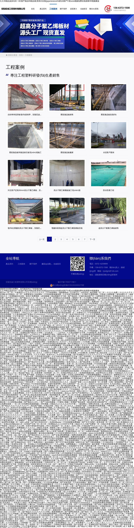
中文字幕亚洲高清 (29, 525)
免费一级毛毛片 (25, 358)
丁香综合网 (29, 380)
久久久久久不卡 (126, 291)
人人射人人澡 (39, 408)
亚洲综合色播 (127, 461)
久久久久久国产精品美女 (108, 347)
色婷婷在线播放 (93, 506)
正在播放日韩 (111, 305)
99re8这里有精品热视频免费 (54, 342)
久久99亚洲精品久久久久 (11, 497)
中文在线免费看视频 (89, 309)
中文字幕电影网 (35, 455)
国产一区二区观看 (96, 305)
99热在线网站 (56, 428)
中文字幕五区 (18, 315)
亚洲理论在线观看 (116, 366)
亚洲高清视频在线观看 (97, 466)
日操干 (82, 488)
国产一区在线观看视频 (83, 503)
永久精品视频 (20, 437)
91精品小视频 (127, 433)
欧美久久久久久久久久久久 (11, 413)
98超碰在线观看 (113, 389)
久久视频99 (94, 514)
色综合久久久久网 (16, 424)
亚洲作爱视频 (24, 463)
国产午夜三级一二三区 (55, 505)
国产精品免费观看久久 (13, 375)
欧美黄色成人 (28, 415)
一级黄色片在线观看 (41, 318)
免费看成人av (53, 384)
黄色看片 (41, 411)
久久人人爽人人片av (8, 371)
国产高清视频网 (125, 355)
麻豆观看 (95, 442)
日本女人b (82, 329)
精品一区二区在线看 (77, 466)
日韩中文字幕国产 (52, 351)
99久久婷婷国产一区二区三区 (75, 382)
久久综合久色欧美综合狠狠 (109, 483)
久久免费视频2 (15, 344)
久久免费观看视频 (101, 499)
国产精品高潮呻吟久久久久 (66, 488)
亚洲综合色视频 (107, 514)
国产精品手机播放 (96, 388)
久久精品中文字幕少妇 (39, 448)
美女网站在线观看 (52, 364)
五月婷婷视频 (91, 516)
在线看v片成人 (75, 315)
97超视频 (124, 505)
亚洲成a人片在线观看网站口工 (40, 442)
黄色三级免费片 (115, 410)
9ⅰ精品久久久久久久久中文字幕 (63, 402)
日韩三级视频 (72, 298)
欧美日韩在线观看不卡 (55, 379)
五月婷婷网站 (52, 291)
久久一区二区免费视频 (28, 322)
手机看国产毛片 (122, 441)
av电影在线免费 (92, 430)
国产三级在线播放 (48, 400)
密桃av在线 (114, 463)
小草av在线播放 (51, 307)
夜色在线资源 (115, 419)
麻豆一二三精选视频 (28, 519)
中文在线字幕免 (45, 474)
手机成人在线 (119, 375)
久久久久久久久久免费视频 (115, 349)
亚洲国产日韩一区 (94, 461)
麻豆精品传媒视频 (82, 346)
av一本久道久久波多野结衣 (35, 369)
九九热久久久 (98, 360)
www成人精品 (13, 353)
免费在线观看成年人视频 (81, 433)
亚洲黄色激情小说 (15, 377)
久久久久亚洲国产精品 (64, 483)
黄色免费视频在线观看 (88, 453)
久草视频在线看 (107, 344)
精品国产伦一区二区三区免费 (58, 408)
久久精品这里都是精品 (81, 408)
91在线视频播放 (68, 364)
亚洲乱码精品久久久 (69, 371)
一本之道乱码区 (42, 380)
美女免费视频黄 (62, 435)
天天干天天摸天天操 (112, 461)
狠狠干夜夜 (56, 399)
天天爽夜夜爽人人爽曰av (25, 503)
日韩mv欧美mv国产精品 (83, 324)
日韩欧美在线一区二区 (109, 505)
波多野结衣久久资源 (104, 371)
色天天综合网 (20, 492)
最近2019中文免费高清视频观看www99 (55, 519)
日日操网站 (20, 388)
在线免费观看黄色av (17, 360)
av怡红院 (39, 304)
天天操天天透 (54, 338)
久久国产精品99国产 (69, 455)
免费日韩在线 (94, 402)
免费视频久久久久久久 (26, 426)
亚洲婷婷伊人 (112, 432)
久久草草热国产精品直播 (84, 397)
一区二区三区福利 (18, 320)
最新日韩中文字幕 (37, 477)
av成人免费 (61, 373)
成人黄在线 (95, 346)
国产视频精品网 (126, 411)
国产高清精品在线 (15, 444)
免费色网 (5, 483)
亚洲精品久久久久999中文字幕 (61, 422)
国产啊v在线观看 (98, 448)
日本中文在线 (7, 327)
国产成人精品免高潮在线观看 (36, 393)
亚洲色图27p (52, 340)
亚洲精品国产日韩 (107, 453)
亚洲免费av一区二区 (112, 307)
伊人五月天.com (53, 411)
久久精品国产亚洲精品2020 (96, 415)
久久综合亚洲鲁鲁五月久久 (66, 432)
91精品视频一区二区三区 (98, 490)
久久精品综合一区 (61, 406)
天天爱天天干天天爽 (118, 415)
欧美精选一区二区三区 (75, 457)
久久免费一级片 (54, 413)
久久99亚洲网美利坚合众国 (59, 368)
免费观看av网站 (39, 340)
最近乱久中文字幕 (7, 379)
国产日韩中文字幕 (22, 464)
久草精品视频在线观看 (124, 335)
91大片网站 (16, 483)
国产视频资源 (49, 494)
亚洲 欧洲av (6, 304)
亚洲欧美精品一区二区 (75, 430)
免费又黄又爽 (91, 444)
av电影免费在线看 (39, 389)
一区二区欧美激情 (35, 437)
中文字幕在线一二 (40, 358)
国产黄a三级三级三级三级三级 (92, 399)
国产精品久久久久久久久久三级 (13, 357)
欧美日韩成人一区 (109, 452)
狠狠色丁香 (77, 296)
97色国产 (117, 377)
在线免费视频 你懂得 (74, 497)
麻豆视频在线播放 (116, 379)
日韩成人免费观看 (107, 293)
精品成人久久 (11, 430)
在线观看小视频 (107, 439)
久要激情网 (51, 347)
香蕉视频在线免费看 (43, 375)
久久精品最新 (28, 410)
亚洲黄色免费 (100, 324)
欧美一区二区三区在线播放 (35, 338)
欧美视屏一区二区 (52, 371)
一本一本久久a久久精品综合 (57, 499)
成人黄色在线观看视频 (74, 516)
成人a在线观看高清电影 (21, 340)
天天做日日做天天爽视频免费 (120, 424)
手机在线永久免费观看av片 (20, 408)
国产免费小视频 (47, 446)
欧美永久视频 (6, 298)
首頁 (33, 8)
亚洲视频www (19, 470)
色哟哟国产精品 (21, 333)
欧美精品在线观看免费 (104, 479)
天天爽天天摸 (101, 322)
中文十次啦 (103, 495)
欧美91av (51, 353)
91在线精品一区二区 (79, 388)
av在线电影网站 (43, 399)
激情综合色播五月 (107, 474)
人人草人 (67, 324)
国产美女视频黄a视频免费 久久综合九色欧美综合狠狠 (22, 309)
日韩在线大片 (17, 446)
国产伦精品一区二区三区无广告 (98, 475)
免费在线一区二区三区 (101, 300)
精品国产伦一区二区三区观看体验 (95, 316)
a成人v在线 (25, 421)
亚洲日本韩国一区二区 (85, 364)
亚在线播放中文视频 (71, 344)
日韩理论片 (108, 373)
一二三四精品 (121, 439)
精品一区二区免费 (107, 413)
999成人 (38, 435)
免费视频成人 (72, 442)
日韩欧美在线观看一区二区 (46, 410)
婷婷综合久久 (64, 304)
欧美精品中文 (104, 331)
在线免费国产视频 (55, 302)
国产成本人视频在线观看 (104, 503)
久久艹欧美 (23, 468)
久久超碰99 (96, 391)
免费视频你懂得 (16, 338)
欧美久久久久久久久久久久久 (49, 329)
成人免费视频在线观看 (74, 437)
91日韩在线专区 (12, 519)
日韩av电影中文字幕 (27, 490)
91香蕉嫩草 (97, 349)
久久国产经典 (76, 477)
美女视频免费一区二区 (68, 512)
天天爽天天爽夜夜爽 (89, 293)
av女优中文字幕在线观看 (110, 296)
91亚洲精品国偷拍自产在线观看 (54, 315)
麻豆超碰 (3, 494)
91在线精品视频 (101, 362)
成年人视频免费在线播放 (38, 428)
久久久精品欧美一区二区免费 (95, 380)
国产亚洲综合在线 (61, 475)
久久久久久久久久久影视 (114, 457)
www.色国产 (12, 466)
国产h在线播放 (124, 459)
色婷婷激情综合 (14, 474)
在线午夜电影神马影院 (35, 424)
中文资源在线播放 (38, 382)
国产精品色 (73, 294)
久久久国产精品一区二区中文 (50, 324)
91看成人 (41, 379)
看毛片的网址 (20, 517)
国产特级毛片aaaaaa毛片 (80, 501)
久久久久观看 (108, 311)
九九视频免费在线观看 (41, 464)
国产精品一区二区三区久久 (20, 316)
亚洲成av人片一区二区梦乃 (77, 514)
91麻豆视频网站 (25, 326)
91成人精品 (88, 446)
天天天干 (63, 340)
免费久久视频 (119, 342)
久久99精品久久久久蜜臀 (119, 397)
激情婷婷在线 (106, 430)
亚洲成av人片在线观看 (45, 373)
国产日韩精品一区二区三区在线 (84, 326)
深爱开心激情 (24, 307)
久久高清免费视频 (51, 481)
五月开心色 (103, 326)
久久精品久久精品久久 (27, 324)
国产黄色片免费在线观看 (32, 364)
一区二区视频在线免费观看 (87, 426)
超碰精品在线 (84, 448)
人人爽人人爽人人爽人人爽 (62, 346)
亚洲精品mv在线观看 (62, 296)
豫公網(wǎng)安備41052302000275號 (67, 283)
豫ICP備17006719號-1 (67, 280)
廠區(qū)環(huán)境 (48, 264)
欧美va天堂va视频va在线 (21, 406)
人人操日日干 (116, 331)
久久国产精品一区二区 (69, 309)
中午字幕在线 (29, 497)
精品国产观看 (36, 404)
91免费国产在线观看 (113, 353)
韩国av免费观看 (25, 430)
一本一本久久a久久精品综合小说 (39, 305)
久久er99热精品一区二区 (57, 313)
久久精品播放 (22, 453)
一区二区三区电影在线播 (51, 506)
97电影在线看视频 (47, 377)
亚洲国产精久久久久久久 (109, 488)
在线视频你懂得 (29, 329)
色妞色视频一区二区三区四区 (71, 366)
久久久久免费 (112, 291)
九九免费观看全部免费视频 (91, 333)
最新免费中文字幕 (9, 463)
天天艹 (127, 368)
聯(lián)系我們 (94, 10)
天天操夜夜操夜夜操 (94, 457)
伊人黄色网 (117, 525)
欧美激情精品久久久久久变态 (96, 497)
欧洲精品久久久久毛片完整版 (52, 492)
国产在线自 (25, 382)
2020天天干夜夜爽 (69, 351)
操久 (77, 316)
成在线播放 (49, 441)
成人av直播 (68, 506)
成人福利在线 (88, 411)
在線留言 (84, 8)
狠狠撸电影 (63, 291)
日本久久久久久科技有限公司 (42, 514)
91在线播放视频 (31, 377)
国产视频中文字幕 (70, 413)
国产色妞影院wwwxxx (10, 384)
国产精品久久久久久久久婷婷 (122, 302)
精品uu (68, 391)
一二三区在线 (118, 386)
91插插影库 (92, 331)
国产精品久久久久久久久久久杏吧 (36, 510)
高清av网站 (91, 486)
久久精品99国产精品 (106, 516)
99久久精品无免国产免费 (57, 501)
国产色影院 (8, 503)
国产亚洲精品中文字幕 (115, 399)
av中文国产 (9, 388)
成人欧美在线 (122, 517)
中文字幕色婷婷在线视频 (64, 474)
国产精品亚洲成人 (20, 342)
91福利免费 (103, 481)
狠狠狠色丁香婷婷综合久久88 (40, 479)
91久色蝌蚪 (128, 307)
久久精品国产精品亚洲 (58, 320)
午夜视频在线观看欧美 (26, 379)
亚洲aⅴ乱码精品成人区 (13, 422)
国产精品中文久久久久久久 (102, 335)
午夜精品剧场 (47, 466)
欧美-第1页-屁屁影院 (124, 453)
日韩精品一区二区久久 (33, 351)
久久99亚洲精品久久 (122, 369)
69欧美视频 (112, 428)
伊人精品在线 (83, 335)
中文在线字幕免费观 (71, 293)
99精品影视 (14, 382)
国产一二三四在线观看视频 (87, 474)
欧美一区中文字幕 (11, 389)
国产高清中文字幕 (116, 512)
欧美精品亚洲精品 (73, 470)
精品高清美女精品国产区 (97, 400)
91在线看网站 (54, 327)
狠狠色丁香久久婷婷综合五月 (62, 426)
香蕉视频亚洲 (55, 393)
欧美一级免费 (109, 384)
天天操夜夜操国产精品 (23, 435)
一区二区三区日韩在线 (103, 494)
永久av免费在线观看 (39, 484)
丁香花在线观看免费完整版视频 (114, 442)
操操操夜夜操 (88, 393)
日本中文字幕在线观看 (24, 347)
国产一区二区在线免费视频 (117, 446)
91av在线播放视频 (87, 298)
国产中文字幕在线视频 (65, 441)
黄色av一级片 (53, 369)
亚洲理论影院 (114, 322)
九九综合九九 (35, 333)
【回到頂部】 (122, 280)
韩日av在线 (25, 389)
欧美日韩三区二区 (44, 362)
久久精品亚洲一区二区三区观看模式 (85, 320)
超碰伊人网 (102, 315)
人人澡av (115, 444)
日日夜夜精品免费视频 (16, 506)
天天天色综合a (37, 307)
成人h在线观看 (104, 338)
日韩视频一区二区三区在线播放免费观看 (37, 521)
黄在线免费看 (59, 362)
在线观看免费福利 (7, 499)
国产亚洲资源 (10, 324)
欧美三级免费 (58, 430)
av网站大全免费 (19, 298)
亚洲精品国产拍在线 (76, 461)
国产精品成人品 (64, 468)
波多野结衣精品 (122, 311)
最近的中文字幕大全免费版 (59, 472)
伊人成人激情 (26, 318)
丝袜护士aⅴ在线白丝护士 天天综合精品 (105, 382)
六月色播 (86, 340)
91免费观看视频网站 (83, 395)
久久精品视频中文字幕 (76, 331)
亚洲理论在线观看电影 (46, 503)
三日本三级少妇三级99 (26, 346)
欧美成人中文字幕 (116, 315)
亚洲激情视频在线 (87, 371)
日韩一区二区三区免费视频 (15, 349)
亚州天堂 (120, 503)
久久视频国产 (20, 419)
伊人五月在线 (115, 326)
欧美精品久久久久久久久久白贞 (68, 446)
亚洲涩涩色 (37, 494)
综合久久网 (115, 316)
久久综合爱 (101, 364)
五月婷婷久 (16, 311)
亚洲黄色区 (18, 351)
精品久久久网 (31, 366)
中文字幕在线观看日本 (26, 399)
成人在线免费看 (19, 368)
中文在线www (75, 340)
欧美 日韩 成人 (118, 338)
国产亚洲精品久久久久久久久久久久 (88, 353)
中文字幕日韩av (32, 315)
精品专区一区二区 (109, 391)
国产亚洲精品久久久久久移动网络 (82, 342)
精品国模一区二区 (97, 291)
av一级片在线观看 (30, 474)
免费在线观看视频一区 (24, 355)
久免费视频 (102, 468)
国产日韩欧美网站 (117, 395)
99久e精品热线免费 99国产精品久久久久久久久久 (72, 464)
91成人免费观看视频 (90, 439)
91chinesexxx (90, 304)
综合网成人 (45, 349)
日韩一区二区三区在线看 (25, 411)
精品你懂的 (99, 357)
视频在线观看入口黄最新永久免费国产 (75, 410)
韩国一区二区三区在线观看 (99, 525)
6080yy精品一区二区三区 (36, 452)
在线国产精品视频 (54, 495)
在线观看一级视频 (61, 375)
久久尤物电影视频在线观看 (17, 505)
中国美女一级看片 (91, 477)
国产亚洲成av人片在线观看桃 (90, 307)
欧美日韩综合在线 (77, 313)
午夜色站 (44, 320)
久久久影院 (82, 305)
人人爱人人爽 (52, 395)
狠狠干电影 (87, 494)
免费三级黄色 (115, 490)
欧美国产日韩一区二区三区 (35, 422)
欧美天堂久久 (72, 360)
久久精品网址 (46, 523)
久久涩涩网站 (15, 525)
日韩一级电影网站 (116, 380)
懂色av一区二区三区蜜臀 (62, 397)
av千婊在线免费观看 (93, 437)
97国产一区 (12, 373)
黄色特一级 (5, 320)
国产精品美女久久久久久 (10, 415)
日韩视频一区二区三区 (59, 358)
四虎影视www (56, 421)
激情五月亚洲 (43, 426)
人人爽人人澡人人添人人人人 (99, 521)
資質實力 (74, 8)
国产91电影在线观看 (108, 459)
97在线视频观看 (94, 311)
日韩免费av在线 (115, 468)
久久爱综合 (99, 446)
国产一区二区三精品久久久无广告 (75, 517)
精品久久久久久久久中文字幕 (110, 327)
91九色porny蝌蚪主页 (116, 464)
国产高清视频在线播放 (48, 366)
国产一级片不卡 (59, 463)
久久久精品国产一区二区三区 (39, 508)
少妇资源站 (127, 296)
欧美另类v (59, 514)
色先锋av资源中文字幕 (66, 335)
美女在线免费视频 (125, 333)
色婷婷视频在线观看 (101, 417)
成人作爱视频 (126, 318)
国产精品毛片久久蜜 (36, 360)
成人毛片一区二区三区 (121, 300)
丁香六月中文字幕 (65, 503)
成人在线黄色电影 (97, 389)
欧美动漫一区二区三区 (106, 421)
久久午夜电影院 (25, 486)
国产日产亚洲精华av (80, 391)
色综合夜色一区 (102, 411)
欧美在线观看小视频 (118, 313)
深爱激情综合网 (49, 459)
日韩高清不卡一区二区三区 (55, 461)
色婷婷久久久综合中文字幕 (107, 393)
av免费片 (126, 484)
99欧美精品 (112, 404)
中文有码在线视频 (64, 353)
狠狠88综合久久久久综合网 (121, 497)
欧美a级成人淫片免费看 (92, 470)
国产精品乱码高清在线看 (43, 316)
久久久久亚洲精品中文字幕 (97, 313)
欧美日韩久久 (127, 419)
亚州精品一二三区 (73, 492)
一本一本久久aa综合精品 (95, 368)
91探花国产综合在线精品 (40, 453)
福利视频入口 (69, 508)
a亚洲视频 (45, 294)
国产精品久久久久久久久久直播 (64, 448)
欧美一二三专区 (108, 506)
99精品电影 (101, 428)
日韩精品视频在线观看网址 (35, 413)
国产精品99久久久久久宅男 (57, 477)
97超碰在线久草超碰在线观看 (49, 490)
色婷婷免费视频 (38, 495)
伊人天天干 (107, 435)
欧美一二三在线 (76, 358)
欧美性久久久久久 (24, 302)
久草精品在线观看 (74, 505)
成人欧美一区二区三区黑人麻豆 (110, 486)
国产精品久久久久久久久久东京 (89, 318)
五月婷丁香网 (33, 320)
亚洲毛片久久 (90, 377)
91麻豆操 (11, 346)
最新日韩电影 (78, 415)
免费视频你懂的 (114, 508)
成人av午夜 (120, 514)
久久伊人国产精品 (111, 408)
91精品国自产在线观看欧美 (42, 483)
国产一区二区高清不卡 (87, 327)
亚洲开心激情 (7, 337)
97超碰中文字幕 (95, 384)
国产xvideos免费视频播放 (51, 344)
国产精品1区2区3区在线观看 (78, 300)
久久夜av (104, 406)
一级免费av (82, 402)
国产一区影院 (35, 342)
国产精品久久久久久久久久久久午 (15, 404)
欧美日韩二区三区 (51, 455)
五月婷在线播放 (79, 481)
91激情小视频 (63, 400)
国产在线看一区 (80, 523)
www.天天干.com (56, 470)
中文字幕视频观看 (29, 432)
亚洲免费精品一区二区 (64, 521)
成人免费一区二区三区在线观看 (70, 459)
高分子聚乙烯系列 (50, 268)
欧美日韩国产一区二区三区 (79, 349)
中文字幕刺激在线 (90, 505)
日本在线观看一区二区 (115, 388)
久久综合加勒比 (89, 468)
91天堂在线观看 (89, 315)
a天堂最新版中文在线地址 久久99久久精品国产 (80, 452)
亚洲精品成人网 (12, 395)
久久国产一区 (15, 510)
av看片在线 (51, 335)
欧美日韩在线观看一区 (65, 311)
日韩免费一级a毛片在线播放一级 (45, 386)
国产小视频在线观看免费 (54, 450)
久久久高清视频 (104, 377)
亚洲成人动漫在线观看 (33, 450)
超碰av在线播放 (42, 415)
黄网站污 (37, 326)
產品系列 (43, 8)
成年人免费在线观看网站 (44, 311)
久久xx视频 (60, 442)
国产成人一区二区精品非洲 (18, 386)
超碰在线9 (57, 508)
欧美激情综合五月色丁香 (70, 386)
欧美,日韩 (76, 424)
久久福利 (123, 309)
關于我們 (64, 8)
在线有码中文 (33, 349)
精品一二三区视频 (35, 300)
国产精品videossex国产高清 (115, 470)
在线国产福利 (81, 404)
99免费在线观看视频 (97, 404)
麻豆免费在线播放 (37, 505)
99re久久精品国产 (7, 426)
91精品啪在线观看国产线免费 (78, 337)
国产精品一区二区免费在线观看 (43, 468)
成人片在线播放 (70, 490)
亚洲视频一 (60, 337)
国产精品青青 (85, 360)
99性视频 (45, 402)
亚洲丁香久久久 (110, 333)
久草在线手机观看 (42, 355)
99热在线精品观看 (70, 399)
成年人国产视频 (106, 477)
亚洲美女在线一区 (19, 442)
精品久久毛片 (30, 362)
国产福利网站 (79, 519)
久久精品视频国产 (103, 492)
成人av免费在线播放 (99, 419)
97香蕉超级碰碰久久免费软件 (69, 494)
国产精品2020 (38, 499)
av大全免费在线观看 (34, 461)
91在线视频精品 (40, 302)
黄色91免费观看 (33, 294)
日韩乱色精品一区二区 (64, 316)
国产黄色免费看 (10, 490)
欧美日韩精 (23, 477)
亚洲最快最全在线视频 (122, 521)
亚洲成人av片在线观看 (85, 508)
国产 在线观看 (85, 355)
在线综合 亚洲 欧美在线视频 (17, 457)
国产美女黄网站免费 (12, 410)
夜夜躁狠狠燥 (7, 492)
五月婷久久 (19, 305)
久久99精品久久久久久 (37, 368)
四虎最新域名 (20, 337)
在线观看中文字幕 (76, 444)
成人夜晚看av (80, 506)
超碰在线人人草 (16, 450)
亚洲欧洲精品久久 (59, 349)
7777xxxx (52, 419)
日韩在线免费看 (34, 298)
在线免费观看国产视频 (43, 406)
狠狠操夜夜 (19, 461)
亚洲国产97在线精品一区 (23, 304)
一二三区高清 (59, 331)
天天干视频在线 (6, 355)
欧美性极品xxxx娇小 (37, 501)
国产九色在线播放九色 (88, 413)
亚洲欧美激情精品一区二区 (15, 428)
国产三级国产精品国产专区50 (25, 397)
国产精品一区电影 (111, 318)
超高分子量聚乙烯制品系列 (30, 268)
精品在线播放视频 (115, 368)
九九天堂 (70, 450)
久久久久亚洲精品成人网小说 (121, 495)
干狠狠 (27, 484)
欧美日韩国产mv (57, 497)
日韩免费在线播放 (85, 479)
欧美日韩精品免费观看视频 (65, 305)
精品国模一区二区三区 (42, 417)
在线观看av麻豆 (94, 435)
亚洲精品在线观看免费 (108, 309)
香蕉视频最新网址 (9, 307)
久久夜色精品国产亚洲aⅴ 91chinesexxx (29, 313)
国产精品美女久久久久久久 (39, 433)
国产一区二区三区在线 (71, 393)
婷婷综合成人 (49, 435)
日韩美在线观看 (113, 448)
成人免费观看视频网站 (120, 417)
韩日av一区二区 (6, 291)
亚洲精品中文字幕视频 (39, 457)
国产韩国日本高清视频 (103, 369)
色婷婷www (18, 380)
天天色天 (4, 523)
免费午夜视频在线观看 (37, 419)
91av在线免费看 (80, 302)
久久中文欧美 (27, 353)
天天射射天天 (86, 369)
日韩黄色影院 (85, 442)
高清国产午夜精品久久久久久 (53, 357)
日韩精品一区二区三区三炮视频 (115, 358)
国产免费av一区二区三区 (80, 417)
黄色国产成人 (21, 479)
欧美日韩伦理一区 (70, 428)
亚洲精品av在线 (52, 309)
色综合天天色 (78, 368)
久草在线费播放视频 (47, 525)
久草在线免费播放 (87, 428)
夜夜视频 (9, 437)
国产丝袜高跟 (66, 481)
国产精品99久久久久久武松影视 (89, 484)
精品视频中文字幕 (58, 294)
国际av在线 (89, 463)
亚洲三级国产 (88, 492)
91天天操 (104, 302)
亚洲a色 (96, 344)
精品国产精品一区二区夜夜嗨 (31, 371)
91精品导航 (49, 404)
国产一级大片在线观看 (121, 492)
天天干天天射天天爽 (43, 475)
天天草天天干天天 (110, 519)
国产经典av (31, 470)
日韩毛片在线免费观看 (100, 340)
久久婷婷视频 (113, 324)
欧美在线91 (107, 472)
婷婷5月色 (80, 441)
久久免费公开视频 (91, 296)
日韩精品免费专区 (77, 486)
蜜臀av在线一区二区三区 (67, 333)
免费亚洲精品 (13, 318)
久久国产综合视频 (13, 364)
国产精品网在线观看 (29, 512)
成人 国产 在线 (20, 433)
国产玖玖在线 (116, 346)
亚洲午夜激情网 (54, 382)
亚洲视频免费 (105, 329)
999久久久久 (27, 311)
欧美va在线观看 (23, 499)
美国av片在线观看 (61, 417)
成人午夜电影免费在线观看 (96, 366)
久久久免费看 (11, 326)
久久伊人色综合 (61, 466)
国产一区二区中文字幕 (18, 514)
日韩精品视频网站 (105, 304)
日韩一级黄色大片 (121, 494)
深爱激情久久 (100, 464)
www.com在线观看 (97, 432)
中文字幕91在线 (56, 516)
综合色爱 (106, 346)
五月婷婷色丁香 (121, 479)
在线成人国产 (102, 397)
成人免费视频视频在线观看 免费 (56, 326)
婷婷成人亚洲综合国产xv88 (103, 337)
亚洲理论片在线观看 (88, 338)
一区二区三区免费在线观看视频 (26, 402)
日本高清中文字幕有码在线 (63, 318)
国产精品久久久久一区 (29, 296)
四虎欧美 (42, 322)
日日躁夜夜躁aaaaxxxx (71, 411)
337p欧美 (48, 331)
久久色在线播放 (12, 521)
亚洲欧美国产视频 (119, 340)
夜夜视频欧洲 (57, 510)
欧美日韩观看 (45, 397)
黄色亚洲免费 (62, 486)
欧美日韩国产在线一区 (18, 523)
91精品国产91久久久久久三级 (94, 424)
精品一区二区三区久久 (64, 404)
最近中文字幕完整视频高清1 (101, 375)
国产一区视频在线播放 (32, 481)
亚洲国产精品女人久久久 (23, 488)
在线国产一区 (26, 494)
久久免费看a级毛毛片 (16, 508)
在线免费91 (60, 300)
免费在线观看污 (6, 461)
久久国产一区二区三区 (50, 517)
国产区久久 (120, 477)
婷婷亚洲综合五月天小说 (41, 463)
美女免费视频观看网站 (55, 360)
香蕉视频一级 (91, 488)
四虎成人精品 (76, 499)
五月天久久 (86, 344)
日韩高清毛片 (128, 326)
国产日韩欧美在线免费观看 (65, 479)
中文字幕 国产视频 (26, 373)
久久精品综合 (108, 441)
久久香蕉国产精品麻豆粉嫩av (105, 355)
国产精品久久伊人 (31, 400)
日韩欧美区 (14, 459)
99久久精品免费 (97, 517)
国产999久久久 (12, 296)
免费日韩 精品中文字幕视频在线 (107, 433)
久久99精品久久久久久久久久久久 (86, 472)
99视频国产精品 (60, 444)
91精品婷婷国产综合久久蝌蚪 (25, 472)
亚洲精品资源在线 (100, 395)
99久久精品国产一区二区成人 (58, 424)
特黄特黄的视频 (77, 475)
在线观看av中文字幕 (79, 375)
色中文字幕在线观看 (111, 455)
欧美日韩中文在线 (16, 516)
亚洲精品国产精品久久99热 (31, 331)
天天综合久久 (69, 495)
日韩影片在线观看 (75, 463)
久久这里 (25, 483)
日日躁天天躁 (54, 452)
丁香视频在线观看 (78, 406)
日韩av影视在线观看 (116, 466)
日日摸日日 (74, 291)
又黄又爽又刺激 (66, 395)
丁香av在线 (29, 375)
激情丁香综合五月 (68, 327)
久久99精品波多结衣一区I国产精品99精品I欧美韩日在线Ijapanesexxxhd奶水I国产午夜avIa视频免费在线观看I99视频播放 (49, 289)
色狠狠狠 (17, 329)
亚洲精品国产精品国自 (98, 523)
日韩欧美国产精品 (55, 439)
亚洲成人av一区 (86, 357)
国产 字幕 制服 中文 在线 (86, 495)
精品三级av (114, 523)
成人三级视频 (17, 362)
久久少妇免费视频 (30, 344)
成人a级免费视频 (63, 377)
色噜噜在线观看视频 (99, 379)
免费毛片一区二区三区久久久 (87, 450)
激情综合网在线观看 (117, 362)
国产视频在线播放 (7, 302)
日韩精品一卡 (7, 435)
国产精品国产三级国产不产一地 (14, 455)
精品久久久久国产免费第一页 (87, 422)
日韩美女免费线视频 (121, 450)
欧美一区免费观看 (92, 358)
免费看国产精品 (49, 333)
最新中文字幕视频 (93, 519)
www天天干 (106, 450)
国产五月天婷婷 (88, 421)
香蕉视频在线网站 (118, 499)
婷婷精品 (68, 302)
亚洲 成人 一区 (50, 304)
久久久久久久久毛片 (9, 335)
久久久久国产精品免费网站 (90, 455)
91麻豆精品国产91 (87, 294)
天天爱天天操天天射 (68, 307)
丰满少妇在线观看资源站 (86, 483)
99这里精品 (94, 302)
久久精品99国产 (7, 464)
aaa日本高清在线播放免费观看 (64, 453)
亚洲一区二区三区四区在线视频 (80, 362)
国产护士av (14, 494)
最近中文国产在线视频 (53, 437)
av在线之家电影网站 (76, 373)
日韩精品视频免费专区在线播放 (83, 347)
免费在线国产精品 (125, 305)
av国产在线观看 (27, 475)
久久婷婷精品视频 (15, 400)
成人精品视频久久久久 (59, 388)
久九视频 (83, 432)
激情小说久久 (82, 389)
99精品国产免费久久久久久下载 (40, 337)
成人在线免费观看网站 (48, 512)
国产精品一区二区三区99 (24, 327)
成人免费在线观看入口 (110, 402)
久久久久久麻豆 (116, 351)
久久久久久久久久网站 (67, 419)
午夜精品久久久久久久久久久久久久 (30, 291)
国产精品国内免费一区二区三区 (74, 384)
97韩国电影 (93, 329)
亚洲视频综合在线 (16, 294)
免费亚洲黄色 (55, 484)
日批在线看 (41, 327)
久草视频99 (76, 468)
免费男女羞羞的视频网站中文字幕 (38, 444)
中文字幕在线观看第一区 (11, 393)
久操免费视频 (18, 391)
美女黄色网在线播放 (111, 484)
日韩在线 (114, 411)
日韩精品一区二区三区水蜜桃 (122, 481)
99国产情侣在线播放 (27, 439)
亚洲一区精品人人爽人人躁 (116, 357)
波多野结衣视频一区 (9, 421)
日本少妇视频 (122, 516)
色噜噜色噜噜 (116, 320)
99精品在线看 (77, 304)
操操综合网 (108, 437)
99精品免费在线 (104, 386)
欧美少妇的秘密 (25, 417)
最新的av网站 (39, 430)
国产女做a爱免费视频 (61, 433)
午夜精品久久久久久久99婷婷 (34, 384)
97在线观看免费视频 (71, 421)
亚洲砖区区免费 (89, 386)
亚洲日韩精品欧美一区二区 (37, 516)
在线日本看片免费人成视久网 (113, 422)
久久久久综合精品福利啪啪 (70, 322)
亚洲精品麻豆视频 (126, 391)
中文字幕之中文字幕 (14, 484)
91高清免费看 (102, 463)
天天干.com (52, 322)
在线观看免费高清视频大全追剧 (106, 501)
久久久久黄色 (40, 353)
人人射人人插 (68, 484)
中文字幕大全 (122, 298)
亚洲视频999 (42, 470)
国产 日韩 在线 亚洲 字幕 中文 (32, 395)
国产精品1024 (119, 329)
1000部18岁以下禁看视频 (118, 364)
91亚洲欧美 (83, 351)
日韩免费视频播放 (93, 373)
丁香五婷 (43, 472)
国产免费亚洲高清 (72, 510)
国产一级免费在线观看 (114, 360)
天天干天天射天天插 (34, 391)
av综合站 (84, 291)
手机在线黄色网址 (72, 439)
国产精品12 (82, 525)
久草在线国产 (63, 347)
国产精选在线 (126, 523)
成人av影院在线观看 (69, 338)
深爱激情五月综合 (103, 294)
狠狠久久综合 (83, 419)
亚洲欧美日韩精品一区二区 (11, 293)
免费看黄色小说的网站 (33, 293)
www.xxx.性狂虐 (68, 389)
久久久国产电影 (57, 457)
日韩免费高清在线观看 (70, 369)
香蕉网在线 (49, 300)
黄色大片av (110, 517)
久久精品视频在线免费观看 (37, 388)
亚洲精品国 (25, 495)
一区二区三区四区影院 (106, 298)
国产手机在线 (11, 477)
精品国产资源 (76, 380)
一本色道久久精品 (19, 501)
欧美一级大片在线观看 (66, 525)
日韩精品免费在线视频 (63, 523)
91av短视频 (101, 508)
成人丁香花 (12, 322)
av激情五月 (81, 311)
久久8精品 (37, 486)
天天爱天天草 (127, 402)
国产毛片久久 (54, 389)
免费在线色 (38, 441)
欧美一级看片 (119, 435)
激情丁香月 (92, 481)
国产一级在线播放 (99, 410)
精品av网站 (97, 408)
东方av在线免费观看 (118, 406)
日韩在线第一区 (121, 437)
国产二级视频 (122, 474)
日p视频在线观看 (104, 342)
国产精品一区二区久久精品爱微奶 (94, 512)
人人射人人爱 (46, 296)
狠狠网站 (120, 337)
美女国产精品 (72, 357)
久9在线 (9, 433)
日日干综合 (40, 347)
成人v (49, 430)
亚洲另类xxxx (93, 406)
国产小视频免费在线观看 (110, 426)
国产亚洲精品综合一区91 (21, 441)
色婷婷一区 (34, 523)
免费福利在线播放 (78, 435)
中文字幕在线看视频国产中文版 (65, 355)
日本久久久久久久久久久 (29, 466)
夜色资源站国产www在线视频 (32, 335)
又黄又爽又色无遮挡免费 (60, 415)
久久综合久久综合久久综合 (54, 298)
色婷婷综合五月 (121, 304)
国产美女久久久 (91, 459)
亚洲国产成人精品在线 (98, 351)
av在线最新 (126, 377)
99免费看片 (81, 521)
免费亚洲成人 (126, 463)
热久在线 (127, 353)
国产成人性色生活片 (39, 421)
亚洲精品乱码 (33, 492)
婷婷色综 (4, 525)
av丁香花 (105, 320)
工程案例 (54, 8)
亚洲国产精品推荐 (78, 400)
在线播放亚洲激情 (121, 430)
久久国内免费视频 (123, 413)
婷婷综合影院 (33, 357)
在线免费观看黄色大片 (118, 400)
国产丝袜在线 (49, 486)
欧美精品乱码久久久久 (59, 380)
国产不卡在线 (43, 346)
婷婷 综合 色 (128, 382)
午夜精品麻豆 (77, 377)
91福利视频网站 (69, 329)
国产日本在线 (88, 322)
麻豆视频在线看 (19, 300)
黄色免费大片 (122, 293)
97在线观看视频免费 (53, 293)
